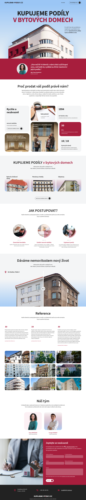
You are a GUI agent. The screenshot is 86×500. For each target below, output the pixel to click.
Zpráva (47, 467)
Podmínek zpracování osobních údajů (68, 476)
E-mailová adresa (68, 454)
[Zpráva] (64, 472)
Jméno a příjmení (49, 454)
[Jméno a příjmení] (55, 456)
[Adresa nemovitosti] (74, 463)
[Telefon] (55, 463)
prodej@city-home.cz (66, 490)
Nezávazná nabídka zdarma (15, 129)
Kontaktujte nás (75, 3)
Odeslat (50, 480)
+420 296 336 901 (69, 447)
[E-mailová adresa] (74, 456)
